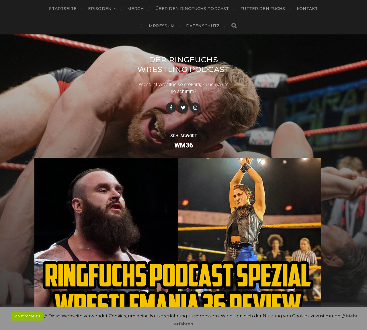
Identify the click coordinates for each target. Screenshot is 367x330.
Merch (135, 8)
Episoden (100, 8)
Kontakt (307, 8)
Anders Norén (195, 305)
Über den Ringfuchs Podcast (192, 8)
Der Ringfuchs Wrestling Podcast (183, 69)
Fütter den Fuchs (262, 8)
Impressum (161, 25)
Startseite (62, 8)
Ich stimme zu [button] (27, 316)
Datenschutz (203, 25)
